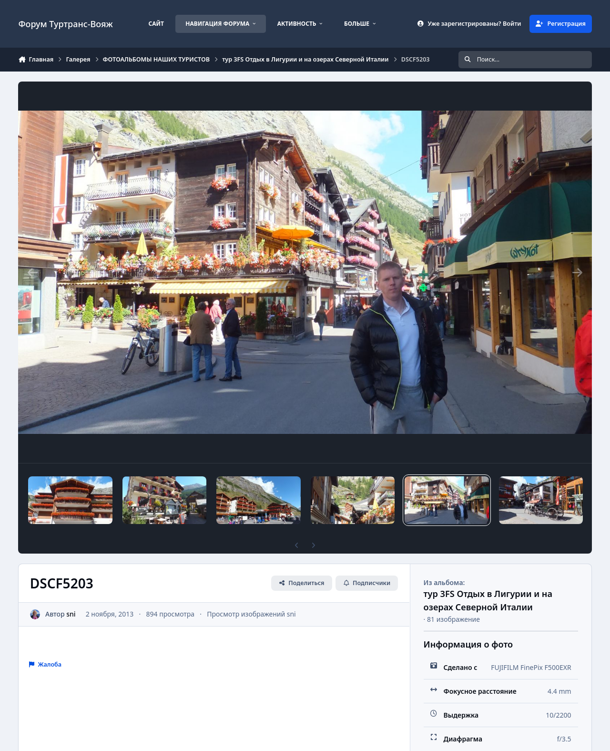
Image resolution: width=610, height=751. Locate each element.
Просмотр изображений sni (251, 613)
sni (71, 613)
